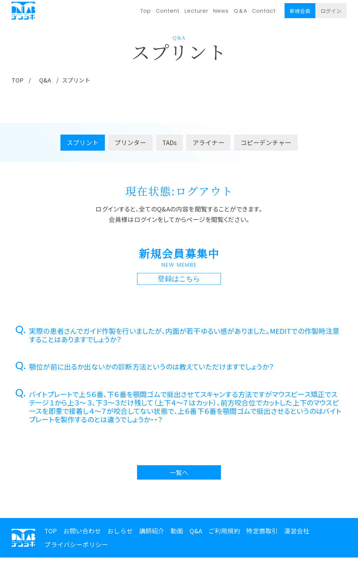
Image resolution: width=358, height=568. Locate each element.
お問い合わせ (82, 531)
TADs (169, 143)
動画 (177, 531)
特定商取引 (262, 531)
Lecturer (196, 11)
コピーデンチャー (266, 143)
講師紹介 (152, 531)
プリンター (130, 143)
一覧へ (179, 473)
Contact (264, 11)
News (221, 11)
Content (168, 11)
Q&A (47, 81)
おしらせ (120, 531)
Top (146, 11)
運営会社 (297, 531)
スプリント (83, 143)
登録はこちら (179, 280)
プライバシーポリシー (76, 545)
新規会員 (299, 10)
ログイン (331, 10)
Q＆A (240, 11)
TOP (18, 81)
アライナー (208, 143)
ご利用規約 (224, 531)
